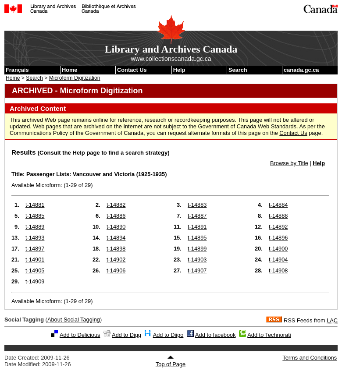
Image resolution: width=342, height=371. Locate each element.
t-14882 (116, 204)
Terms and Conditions (309, 357)
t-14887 (197, 215)
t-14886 (116, 215)
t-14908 (278, 270)
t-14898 (116, 248)
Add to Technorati (269, 335)
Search (237, 70)
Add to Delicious (80, 335)
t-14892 (278, 226)
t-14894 (116, 237)
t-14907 (197, 270)
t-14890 (116, 226)
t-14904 (278, 259)
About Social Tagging (73, 319)
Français (17, 70)
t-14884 (278, 204)
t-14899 (197, 248)
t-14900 (278, 248)
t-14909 (34, 281)
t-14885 (34, 215)
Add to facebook (215, 335)
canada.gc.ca (301, 70)
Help (179, 70)
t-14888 (278, 215)
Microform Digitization (74, 78)
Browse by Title (289, 163)
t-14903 (197, 259)
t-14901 (34, 259)
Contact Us (132, 70)
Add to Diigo (168, 335)
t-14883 (197, 204)
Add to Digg (126, 335)
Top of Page (170, 361)
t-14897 (34, 248)
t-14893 (34, 237)
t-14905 (34, 270)
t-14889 (34, 226)
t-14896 (278, 237)
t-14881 (34, 204)
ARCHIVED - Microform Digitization (77, 90)
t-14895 (197, 237)
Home (70, 70)
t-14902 (116, 259)
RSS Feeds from (311, 320)
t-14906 (116, 270)
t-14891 (197, 226)
